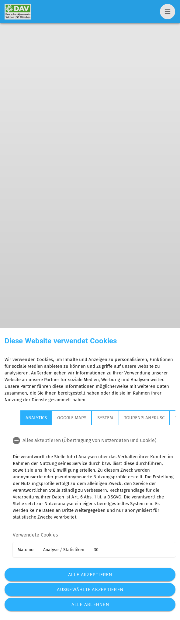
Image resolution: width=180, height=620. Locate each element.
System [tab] (105, 417)
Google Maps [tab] (71, 417)
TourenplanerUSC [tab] (144, 417)
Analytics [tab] (36, 417)
